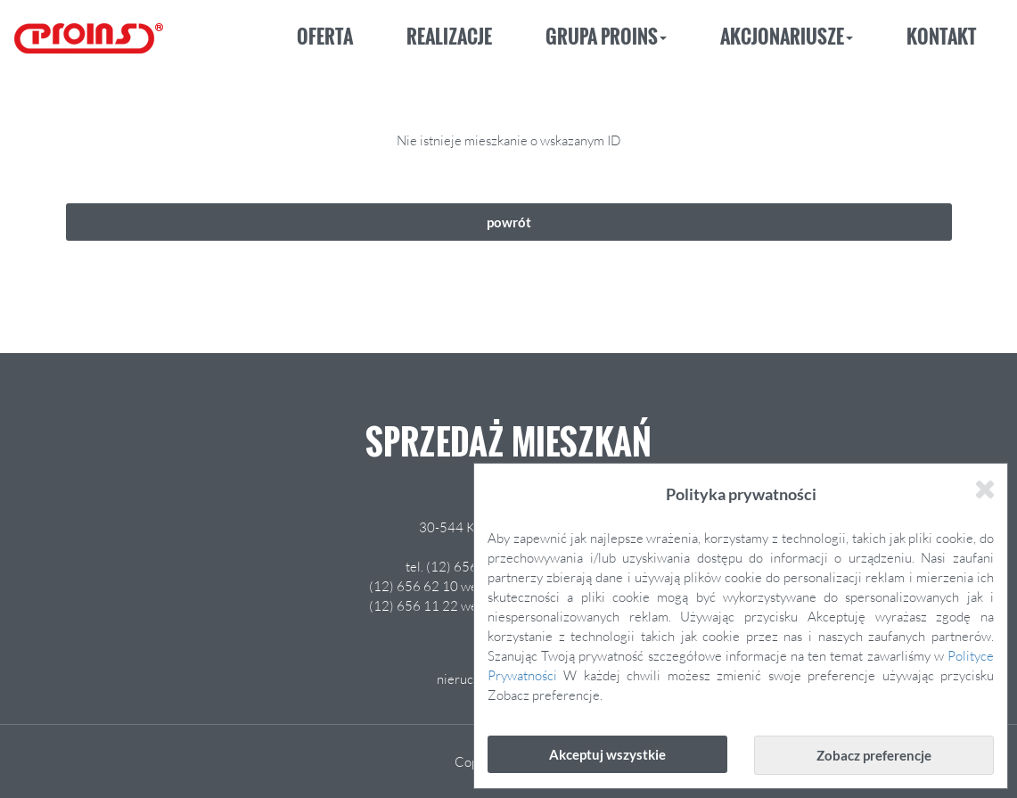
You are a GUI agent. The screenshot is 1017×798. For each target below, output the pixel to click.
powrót (509, 222)
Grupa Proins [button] (606, 36)
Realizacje (449, 36)
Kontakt (941, 36)
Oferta (325, 36)
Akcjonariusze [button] (786, 36)
